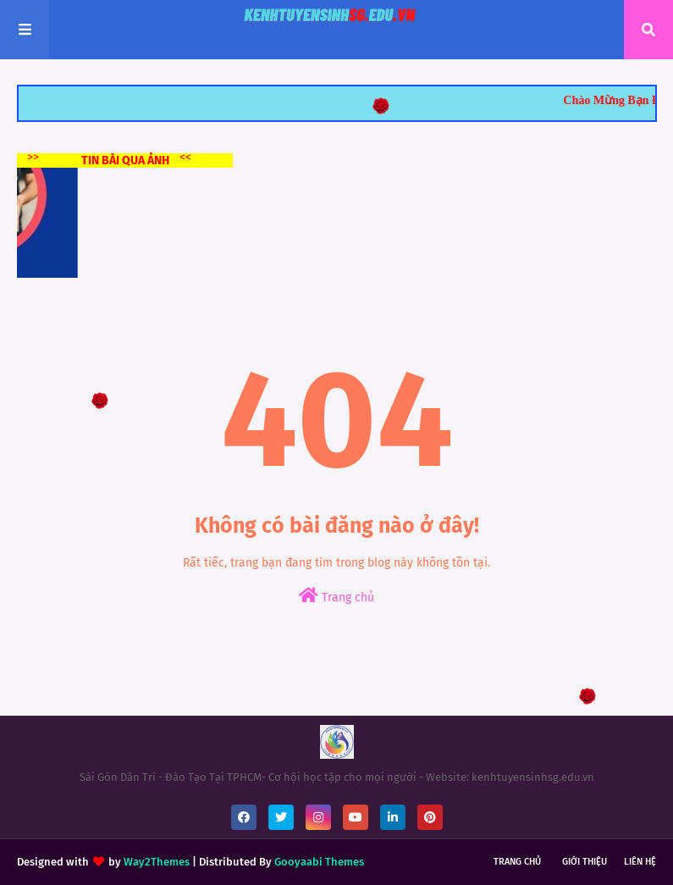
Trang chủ (336, 596)
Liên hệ (640, 861)
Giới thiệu (584, 861)
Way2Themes (157, 861)
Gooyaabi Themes (319, 861)
